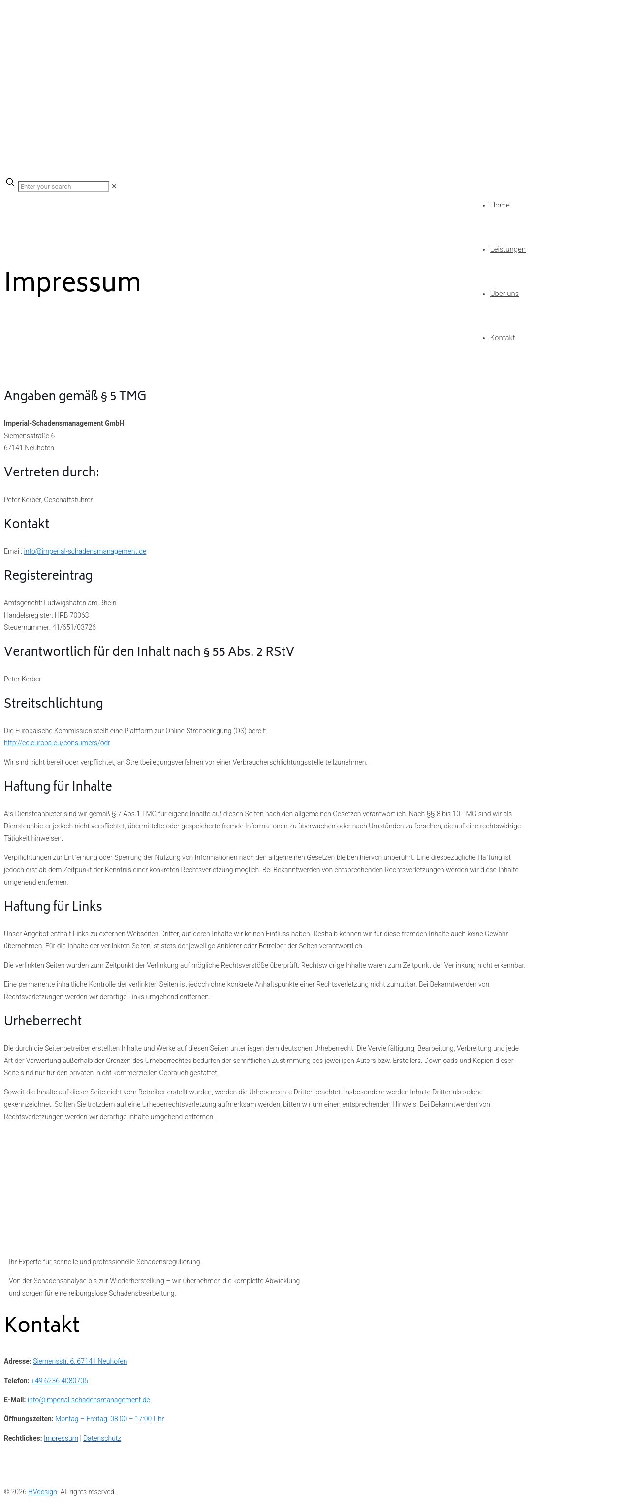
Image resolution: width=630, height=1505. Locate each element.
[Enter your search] (63, 186)
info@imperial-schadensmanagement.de (85, 551)
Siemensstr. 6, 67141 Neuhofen (80, 1361)
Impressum (61, 1438)
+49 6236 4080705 (59, 1381)
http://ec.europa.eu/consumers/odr (57, 743)
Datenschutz (102, 1438)
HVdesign (42, 1492)
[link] (114, 186)
